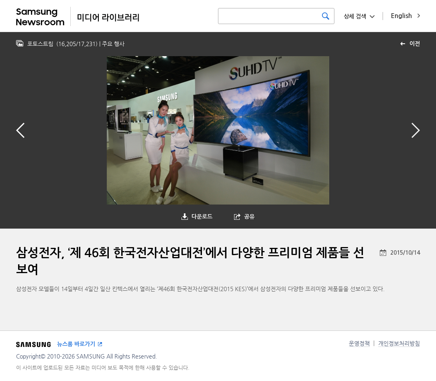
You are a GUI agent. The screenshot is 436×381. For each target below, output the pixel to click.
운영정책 (359, 343)
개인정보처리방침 (399, 343)
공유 (249, 216)
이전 (415, 44)
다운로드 (202, 216)
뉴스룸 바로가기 (76, 344)
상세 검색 (355, 16)
